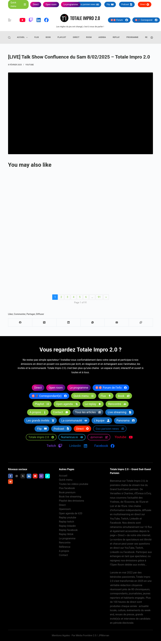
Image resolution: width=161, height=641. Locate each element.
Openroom (65, 509)
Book (48, 37)
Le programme (67, 538)
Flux (36, 37)
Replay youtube (67, 517)
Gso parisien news (89, 4)
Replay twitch (66, 521)
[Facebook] (20, 323)
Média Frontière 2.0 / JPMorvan (92, 635)
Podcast (126, 4)
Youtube (29, 65)
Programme (132, 37)
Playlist (61, 37)
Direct (144, 4)
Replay (116, 37)
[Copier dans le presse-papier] (141, 323)
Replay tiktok (66, 534)
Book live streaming (70, 496)
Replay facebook (68, 530)
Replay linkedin (67, 525)
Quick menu (65, 479)
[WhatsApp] (93, 323)
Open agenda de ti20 (70, 513)
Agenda (102, 37)
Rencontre (65, 542)
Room (89, 37)
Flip (110, 4)
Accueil (23, 37)
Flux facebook (67, 488)
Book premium (67, 492)
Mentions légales (61, 635)
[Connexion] (152, 37)
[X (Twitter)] (44, 323)
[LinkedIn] (69, 323)
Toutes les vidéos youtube (73, 484)
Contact (63, 555)
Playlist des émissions (71, 500)
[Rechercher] (9, 37)
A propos (64, 550)
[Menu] (9, 20)
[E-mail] (117, 323)
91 (99, 297)
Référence (64, 546)
